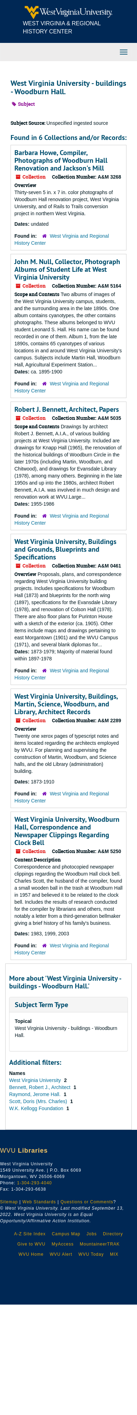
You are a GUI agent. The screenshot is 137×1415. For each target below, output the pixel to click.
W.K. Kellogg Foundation (37, 1108)
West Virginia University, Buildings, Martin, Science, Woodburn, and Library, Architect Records (66, 704)
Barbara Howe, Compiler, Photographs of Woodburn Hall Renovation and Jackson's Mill (60, 160)
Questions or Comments (86, 1201)
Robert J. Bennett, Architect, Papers (66, 409)
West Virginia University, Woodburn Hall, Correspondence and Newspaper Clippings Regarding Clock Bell (66, 831)
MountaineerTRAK (100, 1244)
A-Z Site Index (30, 1233)
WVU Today (91, 1254)
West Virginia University (35, 1080)
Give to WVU (31, 1244)
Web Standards (39, 1201)
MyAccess (63, 1244)
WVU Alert (61, 1254)
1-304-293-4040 (34, 1182)
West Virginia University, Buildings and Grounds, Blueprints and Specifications (65, 549)
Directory (113, 1233)
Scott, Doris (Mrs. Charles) (38, 1101)
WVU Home (31, 1254)
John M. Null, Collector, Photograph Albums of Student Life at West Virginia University (67, 269)
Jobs (91, 1233)
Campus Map (66, 1233)
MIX (114, 1254)
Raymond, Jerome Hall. (35, 1094)
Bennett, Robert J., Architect (40, 1087)
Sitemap (9, 1201)
